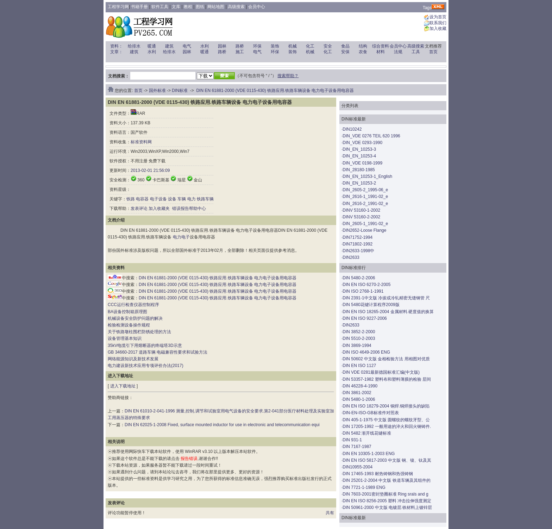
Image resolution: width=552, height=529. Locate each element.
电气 (187, 46)
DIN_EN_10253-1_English (367, 176)
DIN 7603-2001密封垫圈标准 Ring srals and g (385, 494)
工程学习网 (118, 6)
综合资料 (380, 46)
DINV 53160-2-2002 (361, 216)
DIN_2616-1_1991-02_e (365, 196)
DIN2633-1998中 (358, 250)
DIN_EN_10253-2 (359, 183)
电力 (191, 199)
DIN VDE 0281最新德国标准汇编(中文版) (381, 372)
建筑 (169, 46)
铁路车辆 (205, 199)
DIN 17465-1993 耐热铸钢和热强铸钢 (378, 473)
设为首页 (437, 17)
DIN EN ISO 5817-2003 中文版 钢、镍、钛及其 (387, 460)
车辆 (181, 199)
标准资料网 (141, 141)
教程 (188, 6)
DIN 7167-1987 (357, 446)
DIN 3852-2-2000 (359, 331)
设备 (172, 199)
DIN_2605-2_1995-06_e (365, 189)
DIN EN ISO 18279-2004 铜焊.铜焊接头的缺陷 (386, 406)
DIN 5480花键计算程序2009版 (371, 304)
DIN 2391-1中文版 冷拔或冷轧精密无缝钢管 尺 (386, 297)
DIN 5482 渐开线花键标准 (367, 433)
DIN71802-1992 (357, 244)
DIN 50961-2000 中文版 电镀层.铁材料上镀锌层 (387, 507)
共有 (330, 512)
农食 (363, 51)
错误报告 (180, 208)
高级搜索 (236, 6)
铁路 (130, 199)
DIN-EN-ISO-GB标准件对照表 (371, 412)
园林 (222, 46)
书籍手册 (139, 6)
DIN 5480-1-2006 (359, 399)
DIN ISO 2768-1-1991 (363, 291)
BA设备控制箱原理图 (127, 311)
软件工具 (159, 6)
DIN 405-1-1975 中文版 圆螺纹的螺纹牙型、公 (386, 419)
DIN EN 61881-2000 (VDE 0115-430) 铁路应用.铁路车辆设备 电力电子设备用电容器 (275, 90)
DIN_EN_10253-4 (359, 156)
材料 (380, 51)
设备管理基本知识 (125, 338)
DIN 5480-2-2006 (359, 277)
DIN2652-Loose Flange (364, 230)
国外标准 (157, 90)
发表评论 (139, 208)
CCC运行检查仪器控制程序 (133, 304)
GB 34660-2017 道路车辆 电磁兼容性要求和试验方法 (157, 352)
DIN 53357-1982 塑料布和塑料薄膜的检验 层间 (387, 379)
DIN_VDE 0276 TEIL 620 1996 (371, 135)
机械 (292, 46)
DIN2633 (351, 257)
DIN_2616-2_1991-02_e (365, 203)
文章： (116, 51)
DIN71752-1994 (357, 237)
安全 (328, 46)
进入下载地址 (123, 386)
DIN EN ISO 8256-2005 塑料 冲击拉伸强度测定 (387, 500)
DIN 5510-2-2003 (359, 338)
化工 (310, 46)
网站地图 (215, 6)
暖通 (152, 46)
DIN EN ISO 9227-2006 (365, 318)
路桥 (240, 46)
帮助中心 (197, 208)
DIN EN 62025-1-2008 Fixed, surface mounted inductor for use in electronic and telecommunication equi (222, 424)
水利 (204, 46)
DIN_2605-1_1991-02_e (365, 223)
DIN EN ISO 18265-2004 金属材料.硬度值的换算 (388, 311)
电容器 (142, 199)
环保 (257, 46)
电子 (185, 237)
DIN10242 (352, 129)
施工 (240, 51)
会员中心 (256, 6)
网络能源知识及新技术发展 (133, 358)
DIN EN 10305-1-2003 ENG (369, 453)
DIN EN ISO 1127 (359, 365)
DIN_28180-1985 (359, 169)
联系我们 (437, 22)
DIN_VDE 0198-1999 (362, 163)
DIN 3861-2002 (357, 392)
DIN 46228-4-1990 (360, 386)
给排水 (134, 46)
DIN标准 (180, 90)
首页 (433, 51)
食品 (345, 46)
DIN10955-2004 (357, 467)
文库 (176, 6)
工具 (416, 51)
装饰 (275, 46)
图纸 (200, 6)
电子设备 (158, 199)
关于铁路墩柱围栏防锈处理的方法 (139, 331)
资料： (116, 46)
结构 (363, 46)
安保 (345, 51)
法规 (398, 51)
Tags (427, 7)
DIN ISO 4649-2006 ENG (366, 352)
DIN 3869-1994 (357, 345)
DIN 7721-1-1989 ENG (364, 487)
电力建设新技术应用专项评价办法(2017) (145, 365)
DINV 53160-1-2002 (361, 210)
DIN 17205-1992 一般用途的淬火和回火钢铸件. (387, 426)
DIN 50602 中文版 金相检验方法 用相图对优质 (386, 358)
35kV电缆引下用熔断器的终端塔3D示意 (145, 345)
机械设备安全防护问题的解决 (135, 318)
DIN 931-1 (352, 439)
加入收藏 (437, 28)
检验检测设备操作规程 (129, 325)
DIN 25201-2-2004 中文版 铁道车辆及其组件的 (386, 480)
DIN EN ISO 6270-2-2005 (366, 284)
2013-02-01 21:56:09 (150, 170)
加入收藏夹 (159, 208)
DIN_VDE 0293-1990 (362, 142)
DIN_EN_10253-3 (359, 149)
